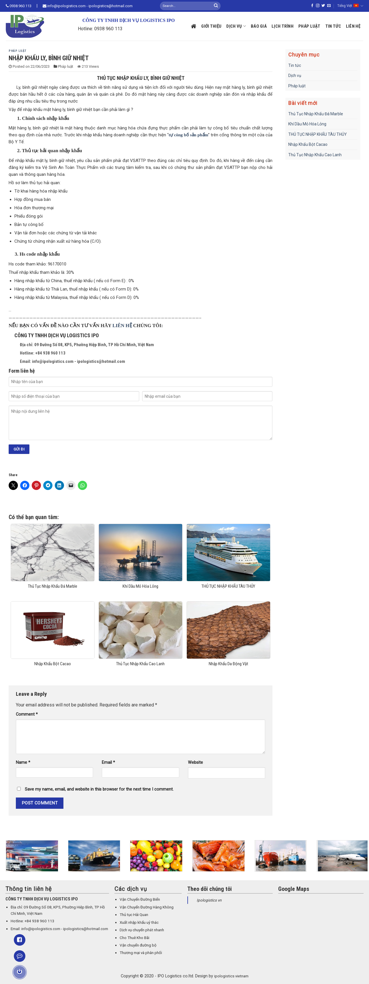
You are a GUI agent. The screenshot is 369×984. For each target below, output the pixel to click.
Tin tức (333, 26)
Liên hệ (353, 26)
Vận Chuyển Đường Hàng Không (147, 907)
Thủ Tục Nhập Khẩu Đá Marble (315, 114)
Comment (27, 714)
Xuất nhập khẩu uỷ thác (139, 922)
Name (23, 762)
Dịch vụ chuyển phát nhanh (142, 930)
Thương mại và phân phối (141, 953)
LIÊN (118, 325)
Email (108, 762)
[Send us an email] (329, 6)
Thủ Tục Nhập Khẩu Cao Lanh (315, 154)
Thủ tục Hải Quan (134, 915)
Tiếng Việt (350, 6)
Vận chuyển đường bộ (138, 945)
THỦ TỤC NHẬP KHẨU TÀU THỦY (317, 134)
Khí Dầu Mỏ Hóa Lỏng (307, 124)
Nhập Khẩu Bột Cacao (307, 144)
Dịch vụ (236, 26)
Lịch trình (282, 26)
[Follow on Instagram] (317, 6)
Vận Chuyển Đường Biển (140, 899)
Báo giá (259, 26)
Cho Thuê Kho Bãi (134, 938)
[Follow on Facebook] (312, 6)
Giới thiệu (211, 26)
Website (195, 762)
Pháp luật (309, 26)
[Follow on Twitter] (323, 6)
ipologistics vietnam (231, 976)
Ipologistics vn (209, 900)
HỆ (129, 325)
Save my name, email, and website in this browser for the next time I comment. (99, 789)
